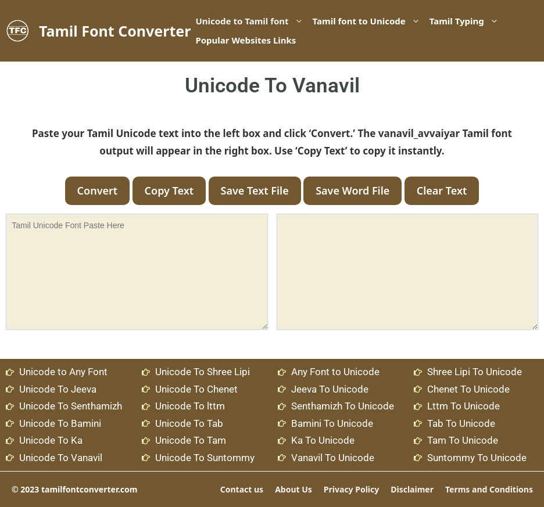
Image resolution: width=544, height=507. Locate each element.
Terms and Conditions (489, 489)
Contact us (241, 489)
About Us (293, 489)
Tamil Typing (466, 21)
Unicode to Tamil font (251, 21)
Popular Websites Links (245, 40)
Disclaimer (412, 489)
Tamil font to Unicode (369, 21)
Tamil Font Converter (115, 31)
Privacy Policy (351, 489)
